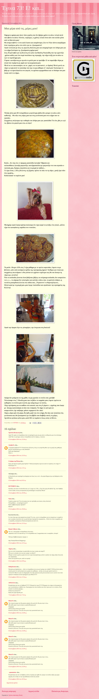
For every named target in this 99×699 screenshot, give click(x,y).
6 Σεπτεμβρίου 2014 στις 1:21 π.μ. (17, 468)
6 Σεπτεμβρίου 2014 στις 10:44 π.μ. (17, 509)
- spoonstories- (12, 672)
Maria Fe (11, 600)
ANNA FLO (11, 582)
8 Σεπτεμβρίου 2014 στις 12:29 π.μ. (17, 648)
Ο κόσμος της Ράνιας (14, 461)
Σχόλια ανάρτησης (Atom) (15, 695)
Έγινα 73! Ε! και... (23, 8)
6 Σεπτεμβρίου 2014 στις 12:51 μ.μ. (17, 543)
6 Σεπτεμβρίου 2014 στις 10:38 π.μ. (17, 493)
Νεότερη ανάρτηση (9, 691)
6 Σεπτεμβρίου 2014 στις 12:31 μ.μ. (17, 523)
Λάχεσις (10, 549)
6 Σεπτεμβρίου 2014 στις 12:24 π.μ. (17, 439)
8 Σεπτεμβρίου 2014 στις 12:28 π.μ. (17, 613)
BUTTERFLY (12, 486)
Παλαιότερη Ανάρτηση (60, 691)
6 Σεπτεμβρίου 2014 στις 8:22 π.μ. (17, 480)
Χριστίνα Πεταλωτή (14, 432)
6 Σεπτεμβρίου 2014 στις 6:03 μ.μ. (17, 561)
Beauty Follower (13, 529)
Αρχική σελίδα (33, 691)
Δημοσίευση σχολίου (12, 683)
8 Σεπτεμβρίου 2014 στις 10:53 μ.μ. (17, 679)
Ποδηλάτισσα (12, 566)
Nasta (10, 498)
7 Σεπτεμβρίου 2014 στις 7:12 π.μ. (17, 595)
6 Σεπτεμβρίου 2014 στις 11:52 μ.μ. (17, 577)
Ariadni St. (11, 445)
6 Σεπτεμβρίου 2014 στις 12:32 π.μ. (17, 455)
